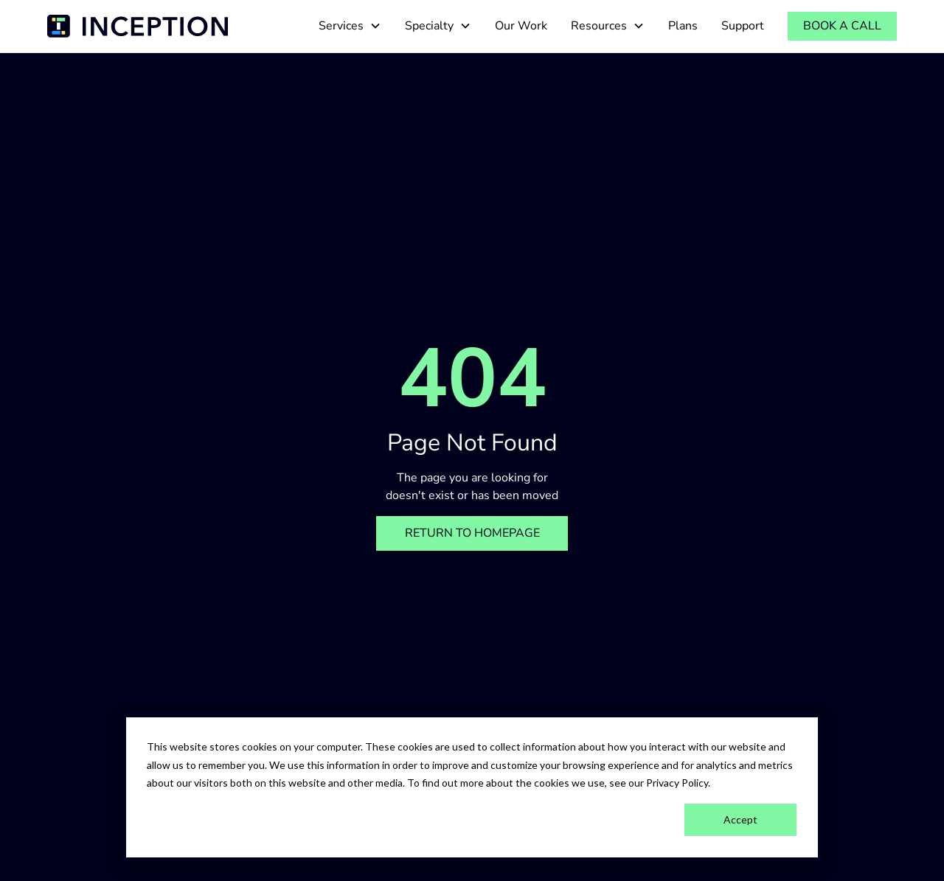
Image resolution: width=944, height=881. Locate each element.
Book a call (842, 26)
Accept (740, 819)
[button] (350, 26)
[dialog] (472, 787)
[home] (137, 26)
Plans (683, 26)
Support (742, 26)
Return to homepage (472, 533)
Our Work (521, 26)
